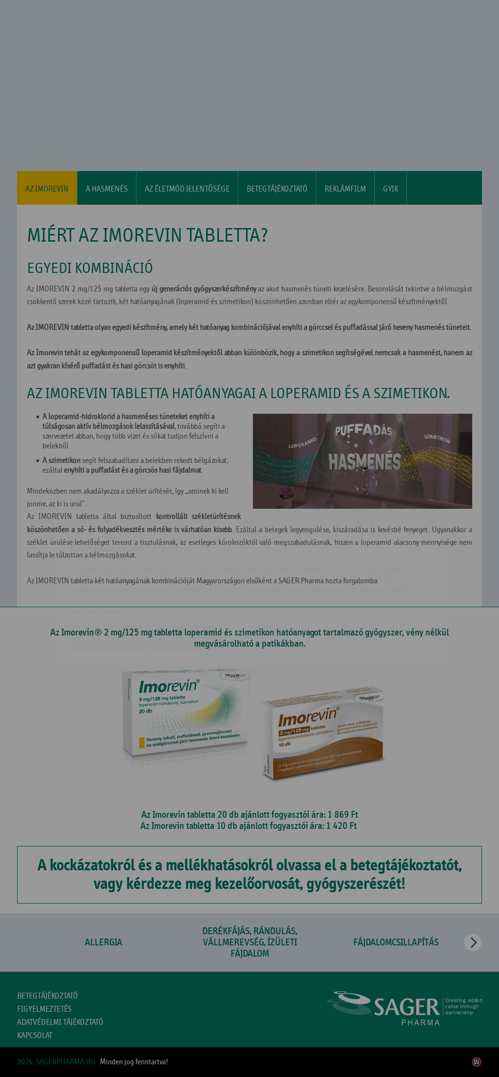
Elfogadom (107, 580)
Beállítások (184, 580)
